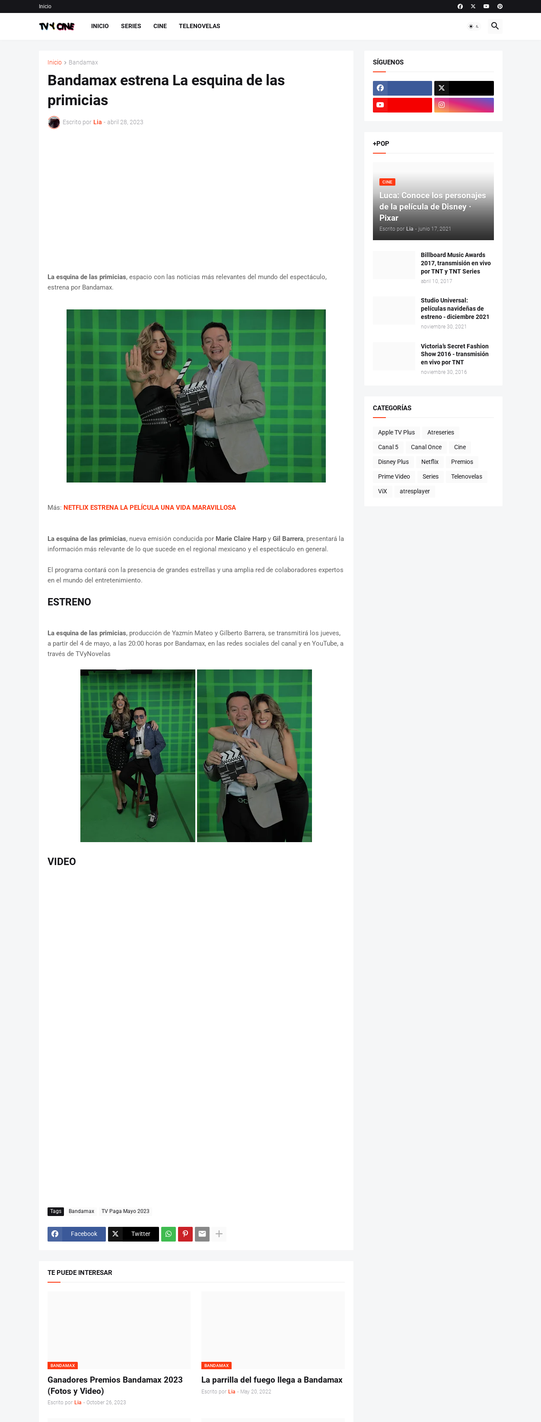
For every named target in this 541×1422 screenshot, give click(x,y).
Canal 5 (388, 447)
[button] (474, 26)
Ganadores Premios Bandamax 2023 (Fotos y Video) (115, 1385)
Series (131, 26)
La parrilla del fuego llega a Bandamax (272, 1380)
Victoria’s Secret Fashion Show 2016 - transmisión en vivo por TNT (455, 354)
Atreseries (440, 432)
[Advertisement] (196, 200)
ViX (382, 491)
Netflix (430, 461)
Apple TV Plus (396, 432)
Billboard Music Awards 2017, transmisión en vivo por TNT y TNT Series (456, 263)
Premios (462, 461)
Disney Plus (393, 461)
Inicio (45, 6)
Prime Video (394, 476)
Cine (160, 26)
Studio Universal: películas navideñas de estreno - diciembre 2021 (455, 308)
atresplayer (415, 491)
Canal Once (426, 447)
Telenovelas (199, 26)
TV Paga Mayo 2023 (126, 1211)
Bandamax (83, 62)
